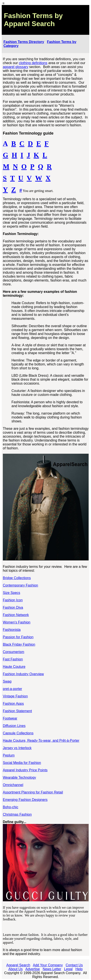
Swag (7, 681)
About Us (15, 969)
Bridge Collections (17, 578)
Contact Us (74, 965)
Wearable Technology (19, 777)
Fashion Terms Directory (23, 42)
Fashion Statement (17, 711)
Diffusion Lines (14, 726)
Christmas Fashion (17, 814)
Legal (68, 969)
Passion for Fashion (18, 637)
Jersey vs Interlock (17, 748)
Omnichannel (13, 785)
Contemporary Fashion (20, 585)
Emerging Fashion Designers (25, 800)
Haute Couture (14, 666)
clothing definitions (33, 63)
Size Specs (11, 593)
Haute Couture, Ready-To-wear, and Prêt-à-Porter (41, 740)
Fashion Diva (13, 607)
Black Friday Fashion (19, 644)
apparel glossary (15, 67)
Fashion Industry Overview (23, 674)
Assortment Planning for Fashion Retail (33, 792)
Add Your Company (48, 965)
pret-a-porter (12, 689)
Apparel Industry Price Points (25, 770)
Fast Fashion (13, 659)
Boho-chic (10, 807)
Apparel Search (18, 965)
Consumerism (13, 652)
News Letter (52, 969)
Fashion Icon (13, 600)
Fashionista (12, 630)
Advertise (32, 969)
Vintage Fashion (15, 696)
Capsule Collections (18, 733)
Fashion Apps (13, 703)
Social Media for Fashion (22, 763)
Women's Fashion (16, 622)
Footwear (10, 718)
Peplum (9, 755)
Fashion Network (16, 615)
